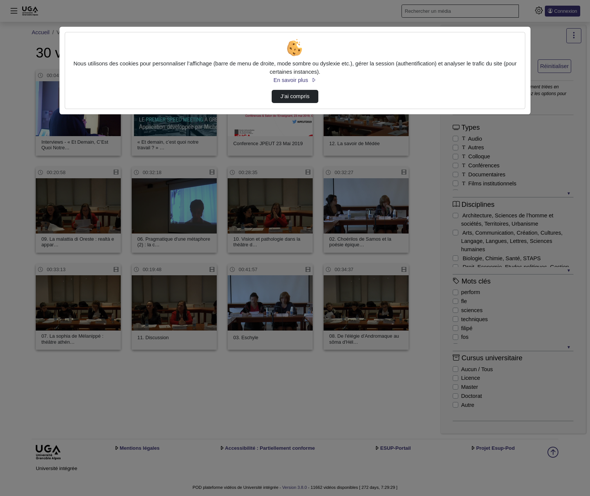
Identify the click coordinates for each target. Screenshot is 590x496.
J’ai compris (294, 96)
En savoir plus (295, 80)
